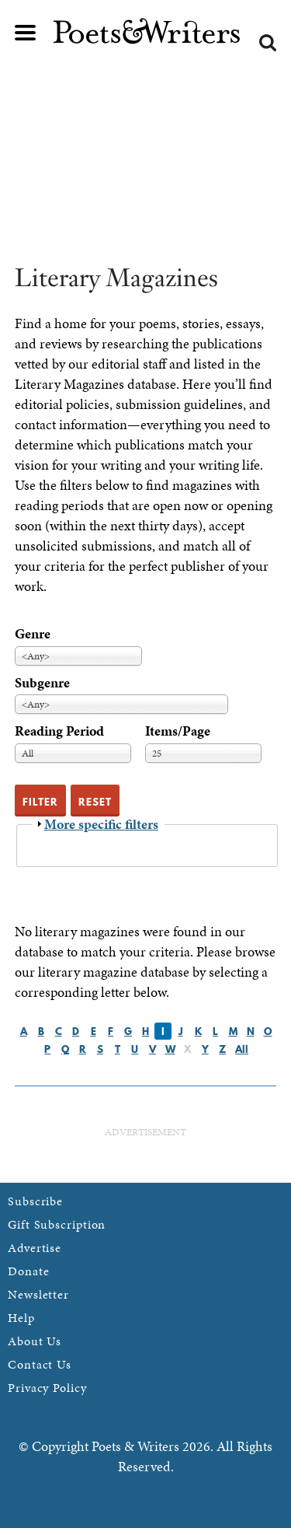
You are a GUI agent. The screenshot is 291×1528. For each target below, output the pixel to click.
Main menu (25, 32)
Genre (32, 633)
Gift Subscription (57, 1224)
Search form (267, 42)
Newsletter (38, 1294)
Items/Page (177, 730)
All (241, 1049)
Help (21, 1318)
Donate (28, 1271)
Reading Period (59, 730)
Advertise (34, 1248)
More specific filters (101, 824)
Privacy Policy (47, 1388)
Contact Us (39, 1364)
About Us (34, 1341)
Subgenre (42, 682)
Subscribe (35, 1201)
